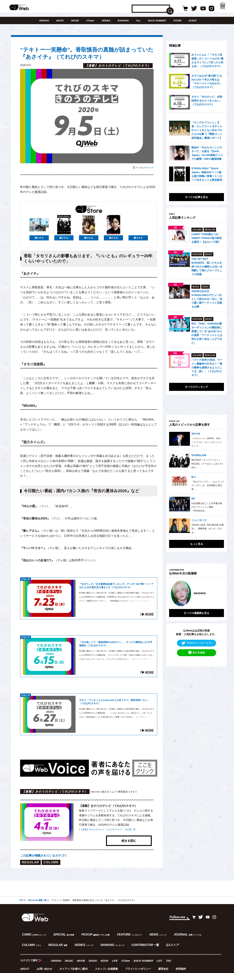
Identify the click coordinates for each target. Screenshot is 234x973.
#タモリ (142, 791)
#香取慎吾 (129, 791)
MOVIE (75, 20)
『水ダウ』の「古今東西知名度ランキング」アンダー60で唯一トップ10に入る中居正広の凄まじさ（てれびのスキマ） (115, 586)
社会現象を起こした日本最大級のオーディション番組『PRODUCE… (206, 507)
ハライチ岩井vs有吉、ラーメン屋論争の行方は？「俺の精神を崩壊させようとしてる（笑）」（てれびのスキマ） (206, 367)
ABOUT (24, 957)
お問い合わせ (44, 957)
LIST (160, 949)
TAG (169, 949)
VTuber (90, 20)
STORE (177, 20)
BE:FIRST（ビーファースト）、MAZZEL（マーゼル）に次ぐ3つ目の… (207, 464)
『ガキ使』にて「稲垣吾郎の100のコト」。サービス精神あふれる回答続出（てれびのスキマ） (116, 644)
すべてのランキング (196, 386)
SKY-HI (195, 433)
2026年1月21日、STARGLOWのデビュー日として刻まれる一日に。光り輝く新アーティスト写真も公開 (206, 299)
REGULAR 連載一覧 (38, 894)
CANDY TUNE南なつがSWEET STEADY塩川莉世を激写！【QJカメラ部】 (206, 238)
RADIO (94, 949)
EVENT (193, 20)
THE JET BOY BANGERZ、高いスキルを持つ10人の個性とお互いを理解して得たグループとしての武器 (206, 266)
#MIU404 (96, 791)
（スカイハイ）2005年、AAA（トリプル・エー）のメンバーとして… (206, 442)
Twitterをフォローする (197, 637)
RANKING (123, 20)
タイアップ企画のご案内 (74, 957)
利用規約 (182, 957)
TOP (21, 894)
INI (193, 498)
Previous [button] (173, 591)
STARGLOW (198, 455)
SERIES (106, 20)
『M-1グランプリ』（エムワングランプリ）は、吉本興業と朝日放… (207, 485)
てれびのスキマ (144, 167)
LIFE (115, 949)
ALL (138, 20)
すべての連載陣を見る (196, 607)
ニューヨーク (199, 520)
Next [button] (217, 591)
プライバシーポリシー (138, 957)
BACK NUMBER (157, 20)
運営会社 (164, 957)
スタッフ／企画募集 (106, 957)
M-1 (193, 477)
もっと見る (196, 543)
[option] (196, 591)
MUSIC (60, 20)
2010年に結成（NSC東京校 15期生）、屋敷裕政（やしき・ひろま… (207, 529)
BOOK (105, 949)
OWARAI (44, 20)
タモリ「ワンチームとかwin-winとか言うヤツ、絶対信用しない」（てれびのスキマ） (116, 702)
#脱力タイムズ (112, 791)
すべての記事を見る (196, 197)
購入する (39, 238)
